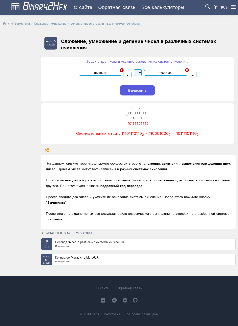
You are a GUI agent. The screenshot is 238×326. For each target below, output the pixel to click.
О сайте (83, 7)
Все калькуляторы (162, 7)
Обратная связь (116, 7)
